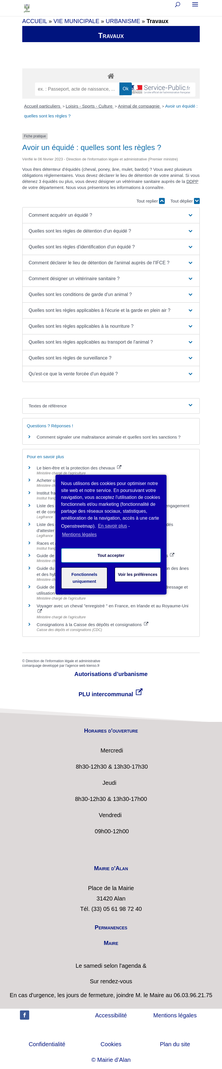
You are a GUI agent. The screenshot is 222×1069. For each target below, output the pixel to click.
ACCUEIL (34, 21)
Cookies (111, 1044)
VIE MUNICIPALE (76, 21)
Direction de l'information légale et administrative (63, 661)
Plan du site (175, 1044)
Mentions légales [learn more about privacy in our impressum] (79, 534)
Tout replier (150, 201)
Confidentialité (47, 1044)
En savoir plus (112, 525)
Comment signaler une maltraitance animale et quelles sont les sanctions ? (109, 437)
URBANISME (123, 21)
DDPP (192, 181)
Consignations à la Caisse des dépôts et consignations (92, 624)
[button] (111, 215)
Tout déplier (185, 201)
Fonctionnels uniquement (84, 578)
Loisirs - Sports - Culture (90, 106)
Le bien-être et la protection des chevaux (79, 467)
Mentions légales (175, 1015)
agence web (76, 666)
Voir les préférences (138, 574)
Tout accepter (110, 555)
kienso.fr (92, 666)
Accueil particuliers (42, 106)
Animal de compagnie (139, 106)
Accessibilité (111, 1015)
